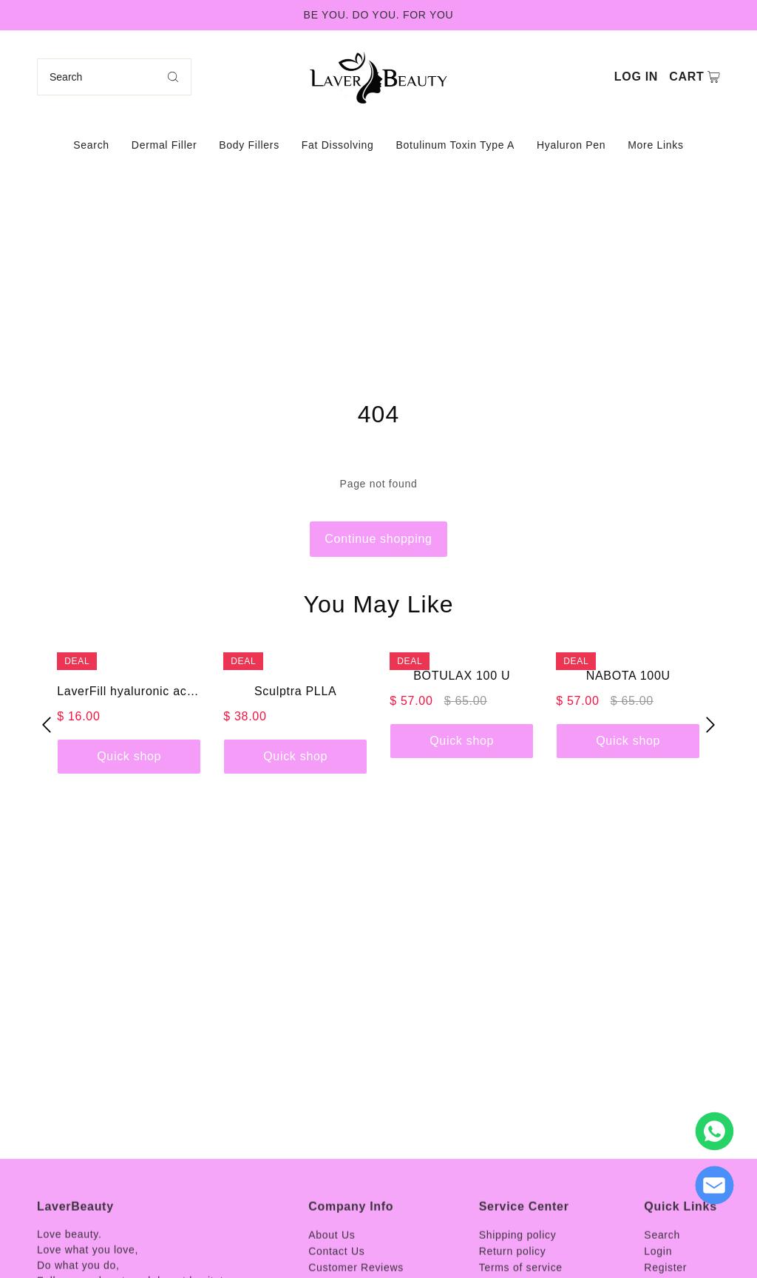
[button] (46, 724)
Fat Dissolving (338, 145)
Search (91, 145)
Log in (636, 76)
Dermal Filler (164, 145)
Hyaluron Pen (571, 145)
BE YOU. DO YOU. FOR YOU (379, 15)
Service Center (524, 1250)
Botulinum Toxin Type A (455, 145)
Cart (686, 76)
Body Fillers (249, 145)
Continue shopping (378, 538)
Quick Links (680, 1250)
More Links (655, 145)
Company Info (350, 1250)
